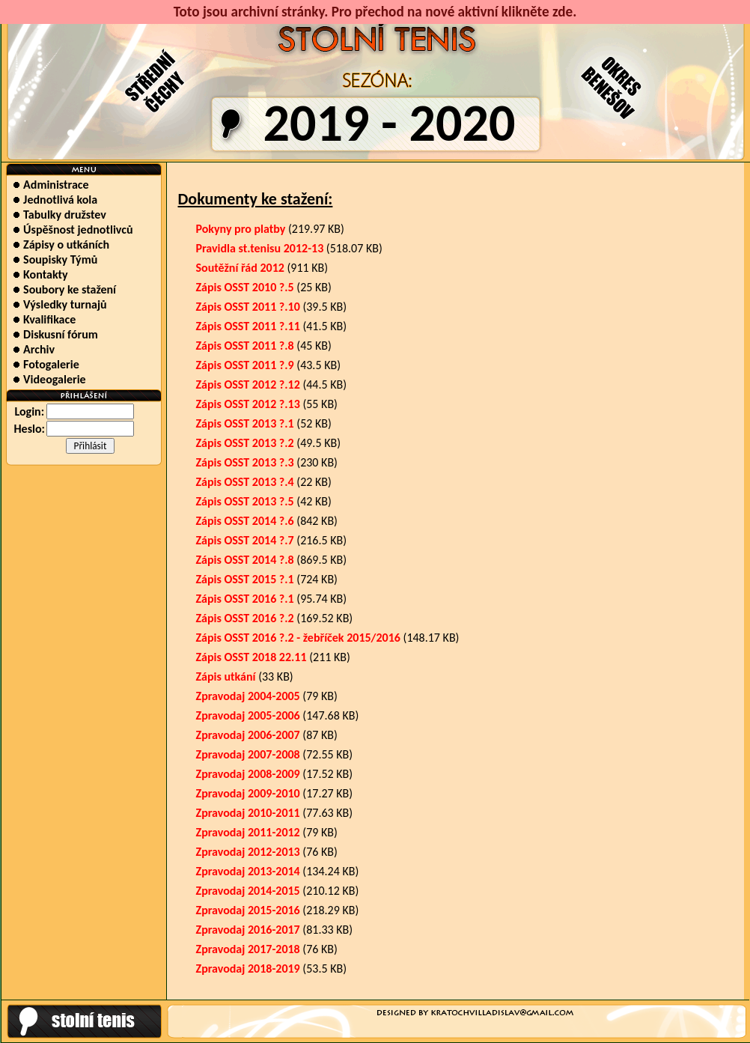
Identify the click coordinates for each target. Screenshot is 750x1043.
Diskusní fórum (55, 334)
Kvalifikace (44, 319)
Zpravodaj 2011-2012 (248, 832)
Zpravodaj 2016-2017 (248, 929)
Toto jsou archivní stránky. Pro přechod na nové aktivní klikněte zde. (375, 11)
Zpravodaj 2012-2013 (248, 852)
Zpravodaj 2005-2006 (248, 715)
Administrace (50, 184)
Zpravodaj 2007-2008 (248, 754)
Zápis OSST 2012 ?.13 (248, 404)
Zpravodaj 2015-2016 (248, 910)
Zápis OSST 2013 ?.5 (245, 501)
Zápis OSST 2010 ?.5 (245, 287)
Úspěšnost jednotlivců (72, 229)
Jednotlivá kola (55, 199)
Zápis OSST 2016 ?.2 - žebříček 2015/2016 (298, 637)
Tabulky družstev (59, 214)
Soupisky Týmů (55, 259)
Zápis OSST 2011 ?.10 (248, 306)
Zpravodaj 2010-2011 (248, 813)
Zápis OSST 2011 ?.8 (245, 345)
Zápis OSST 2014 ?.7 (245, 540)
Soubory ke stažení (64, 289)
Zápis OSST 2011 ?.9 (245, 365)
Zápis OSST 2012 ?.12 (248, 384)
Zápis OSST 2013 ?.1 (245, 423)
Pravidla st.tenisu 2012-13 (260, 248)
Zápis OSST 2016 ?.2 (245, 618)
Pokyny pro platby (241, 229)
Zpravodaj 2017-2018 (248, 949)
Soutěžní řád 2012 (240, 268)
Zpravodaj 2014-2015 (248, 891)
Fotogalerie (45, 364)
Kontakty (40, 274)
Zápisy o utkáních (60, 244)
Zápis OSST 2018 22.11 (251, 657)
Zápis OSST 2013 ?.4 (245, 482)
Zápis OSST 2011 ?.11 (248, 326)
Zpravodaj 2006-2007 (248, 735)
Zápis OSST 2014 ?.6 (245, 521)
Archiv (33, 349)
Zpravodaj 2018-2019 (248, 968)
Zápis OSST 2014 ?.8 (245, 560)
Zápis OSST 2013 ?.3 (245, 462)
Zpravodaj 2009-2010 (248, 793)
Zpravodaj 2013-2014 (248, 871)
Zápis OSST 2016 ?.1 (245, 599)
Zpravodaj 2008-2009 (248, 774)
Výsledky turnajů (59, 304)
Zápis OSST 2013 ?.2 (245, 443)
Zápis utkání (226, 676)
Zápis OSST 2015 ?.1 (245, 579)
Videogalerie (49, 379)
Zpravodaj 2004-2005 (248, 696)
